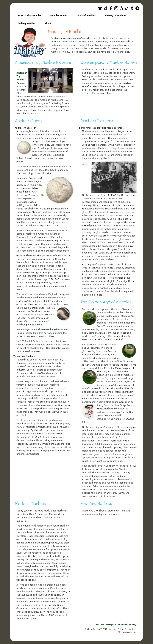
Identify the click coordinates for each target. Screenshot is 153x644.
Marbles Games (58, 15)
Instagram (111, 624)
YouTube (100, 624)
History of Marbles (115, 15)
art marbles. (104, 93)
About (48, 23)
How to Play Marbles (29, 15)
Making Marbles (27, 23)
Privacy (132, 624)
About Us (122, 624)
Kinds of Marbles (85, 15)
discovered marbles (49, 329)
